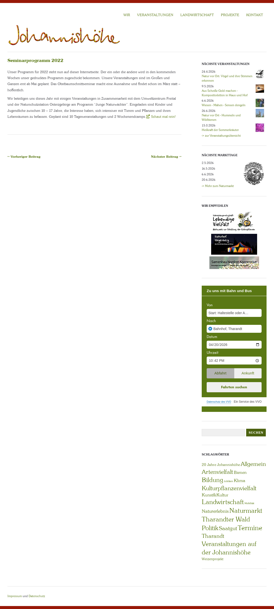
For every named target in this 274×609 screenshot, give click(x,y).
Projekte (230, 15)
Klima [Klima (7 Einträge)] (239, 480)
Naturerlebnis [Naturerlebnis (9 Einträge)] (215, 511)
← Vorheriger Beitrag (23, 156)
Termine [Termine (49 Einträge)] (250, 528)
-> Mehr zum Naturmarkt (218, 186)
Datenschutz (37, 596)
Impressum (14, 596)
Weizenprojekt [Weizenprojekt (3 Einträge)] (212, 559)
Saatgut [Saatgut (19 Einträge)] (228, 528)
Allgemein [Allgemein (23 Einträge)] (253, 464)
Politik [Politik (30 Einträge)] (210, 528)
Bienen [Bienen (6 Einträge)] (240, 472)
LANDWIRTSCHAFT (197, 15)
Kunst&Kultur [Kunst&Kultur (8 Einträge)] (215, 495)
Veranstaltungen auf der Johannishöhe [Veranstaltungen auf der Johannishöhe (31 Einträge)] (229, 548)
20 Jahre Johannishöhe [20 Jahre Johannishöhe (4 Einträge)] (221, 464)
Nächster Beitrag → (166, 156)
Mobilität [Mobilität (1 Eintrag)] (249, 503)
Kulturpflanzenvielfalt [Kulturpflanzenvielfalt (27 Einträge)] (229, 488)
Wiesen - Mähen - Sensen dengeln (223, 105)
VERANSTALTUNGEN (155, 15)
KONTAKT (254, 15)
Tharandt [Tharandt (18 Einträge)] (213, 536)
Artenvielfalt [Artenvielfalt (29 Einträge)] (217, 472)
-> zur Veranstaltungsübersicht (221, 136)
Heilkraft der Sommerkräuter (220, 130)
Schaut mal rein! (163, 116)
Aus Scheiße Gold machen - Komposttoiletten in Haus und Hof (224, 93)
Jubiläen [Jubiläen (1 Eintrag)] (228, 481)
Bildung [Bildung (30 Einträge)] (212, 480)
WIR (126, 15)
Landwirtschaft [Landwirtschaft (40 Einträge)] (223, 502)
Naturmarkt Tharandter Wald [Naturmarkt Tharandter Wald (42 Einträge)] (232, 514)
